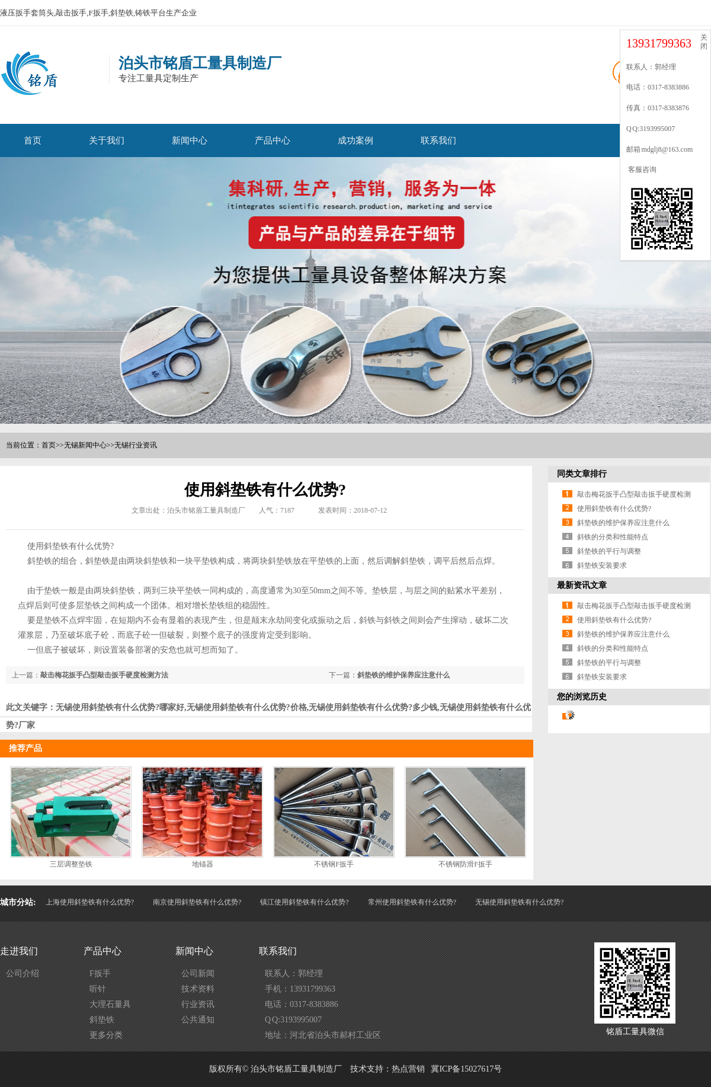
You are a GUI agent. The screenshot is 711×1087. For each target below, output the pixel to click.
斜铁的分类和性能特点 (612, 537)
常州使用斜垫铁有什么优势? (412, 902)
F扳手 (100, 973)
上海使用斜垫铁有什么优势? (90, 902)
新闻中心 (189, 140)
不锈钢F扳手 (334, 864)
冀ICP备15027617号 (466, 1068)
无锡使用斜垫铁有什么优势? (519, 902)
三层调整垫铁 (71, 864)
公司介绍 (22, 973)
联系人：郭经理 (294, 973)
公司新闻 (197, 973)
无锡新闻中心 (85, 445)
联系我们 (438, 140)
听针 (97, 988)
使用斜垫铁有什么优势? (614, 508)
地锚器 (202, 864)
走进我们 (19, 951)
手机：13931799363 (300, 988)
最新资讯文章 (582, 585)
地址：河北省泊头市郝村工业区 (323, 1035)
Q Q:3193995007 (293, 1019)
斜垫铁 (101, 1019)
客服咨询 (641, 169)
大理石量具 (110, 1004)
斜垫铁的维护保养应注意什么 (403, 675)
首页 (32, 140)
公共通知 (197, 1019)
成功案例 (355, 140)
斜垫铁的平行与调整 (609, 551)
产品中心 (272, 140)
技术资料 (197, 988)
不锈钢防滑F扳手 (465, 864)
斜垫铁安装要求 (602, 565)
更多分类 (106, 1035)
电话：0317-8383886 (301, 1004)
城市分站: (18, 902)
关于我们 (106, 140)
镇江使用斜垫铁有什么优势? (304, 902)
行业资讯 (197, 1004)
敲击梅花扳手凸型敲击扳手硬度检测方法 (104, 675)
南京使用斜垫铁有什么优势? (197, 902)
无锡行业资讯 (135, 445)
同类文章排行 (582, 473)
